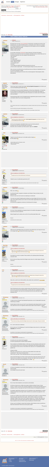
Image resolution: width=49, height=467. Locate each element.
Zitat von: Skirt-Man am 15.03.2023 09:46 (18, 318)
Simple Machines (24, 440)
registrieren (18, 6)
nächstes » (46, 33)
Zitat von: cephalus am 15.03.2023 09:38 (17, 248)
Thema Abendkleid (24, 43)
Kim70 (4, 364)
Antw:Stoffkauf (15, 82)
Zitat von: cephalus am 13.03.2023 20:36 (17, 173)
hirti (4, 337)
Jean (4, 132)
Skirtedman (5, 297)
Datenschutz (22, 461)
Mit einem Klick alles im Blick (42, 6)
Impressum (22, 460)
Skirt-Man (5, 207)
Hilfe (10, 460)
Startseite (11, 458)
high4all (5, 83)
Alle (6, 34)
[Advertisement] (24, 24)
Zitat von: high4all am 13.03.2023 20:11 (17, 117)
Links (10, 461)
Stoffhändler (22, 52)
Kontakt (21, 458)
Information (32, 458)
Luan (4, 170)
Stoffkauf (14, 40)
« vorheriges (41, 33)
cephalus (5, 40)
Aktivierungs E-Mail (10, 7)
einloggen (12, 6)
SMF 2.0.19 (16, 440)
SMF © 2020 (20, 440)
